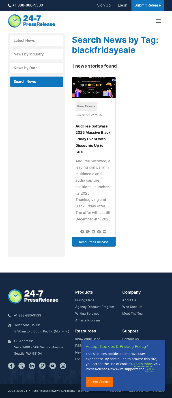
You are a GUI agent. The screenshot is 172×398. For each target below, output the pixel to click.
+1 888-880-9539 (25, 5)
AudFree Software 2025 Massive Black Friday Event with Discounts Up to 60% (92, 139)
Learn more (143, 363)
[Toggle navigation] (158, 21)
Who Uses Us (132, 307)
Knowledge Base (87, 339)
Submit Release (148, 5)
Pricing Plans (84, 300)
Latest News (24, 40)
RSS (78, 345)
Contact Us (130, 339)
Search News (25, 82)
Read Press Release (94, 242)
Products (84, 292)
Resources (85, 331)
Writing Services (87, 313)
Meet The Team (133, 313)
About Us (129, 300)
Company (131, 292)
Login (122, 5)
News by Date (25, 68)
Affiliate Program (87, 320)
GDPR (149, 369)
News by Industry (29, 54)
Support (130, 331)
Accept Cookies (99, 382)
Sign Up (104, 5)
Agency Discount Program (94, 307)
